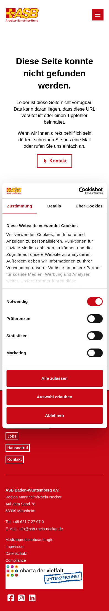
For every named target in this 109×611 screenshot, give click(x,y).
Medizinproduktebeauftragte (30, 539)
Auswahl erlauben (54, 396)
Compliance (16, 560)
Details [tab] (54, 206)
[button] (97, 14)
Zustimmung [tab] (19, 206)
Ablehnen (54, 415)
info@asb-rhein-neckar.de (40, 529)
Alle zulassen (54, 378)
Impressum (15, 546)
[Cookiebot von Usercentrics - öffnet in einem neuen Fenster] (78, 190)
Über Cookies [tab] (89, 206)
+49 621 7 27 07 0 (28, 521)
